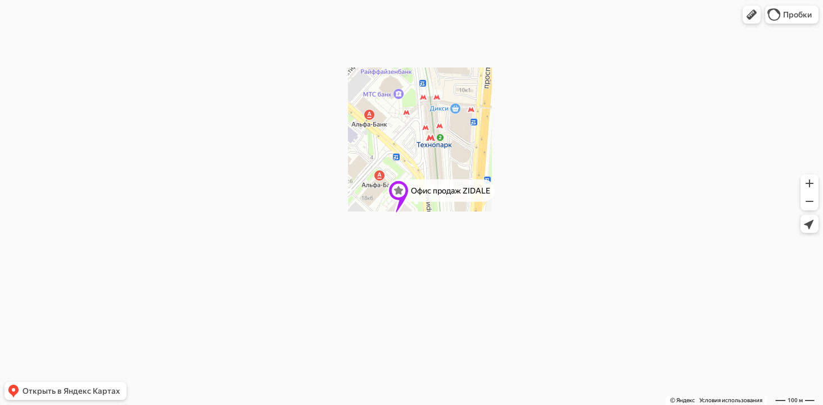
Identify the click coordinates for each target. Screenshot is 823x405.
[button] (752, 15)
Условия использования (730, 400)
